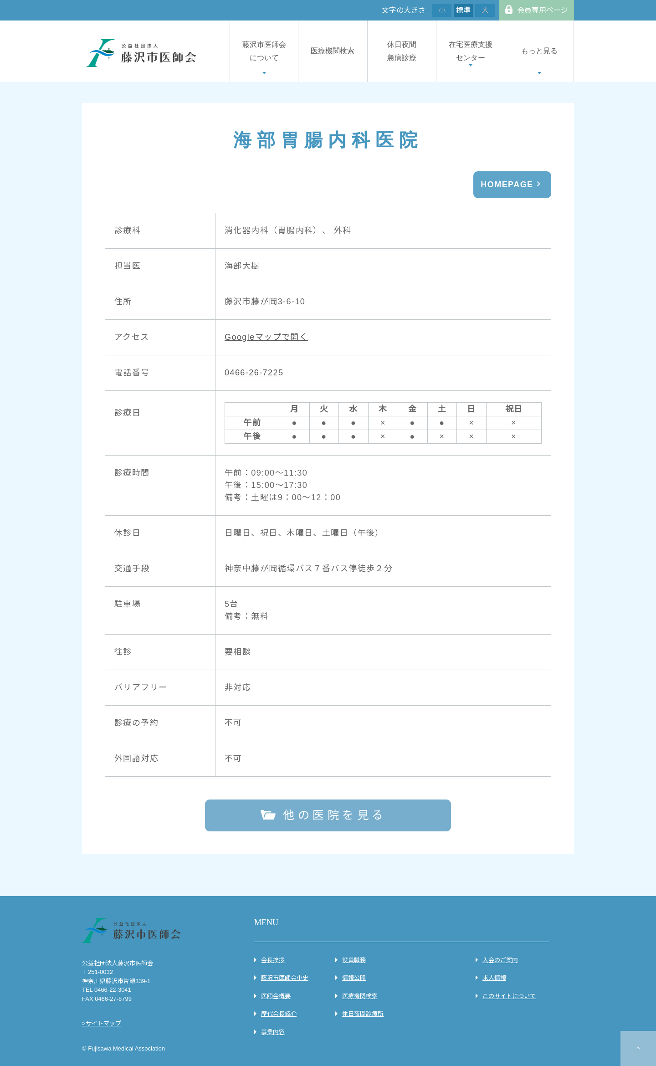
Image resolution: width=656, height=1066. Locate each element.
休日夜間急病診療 (401, 51)
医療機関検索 (332, 51)
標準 (463, 10)
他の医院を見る (335, 815)
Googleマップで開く (266, 337)
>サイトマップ (101, 1023)
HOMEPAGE (507, 184)
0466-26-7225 (254, 372)
